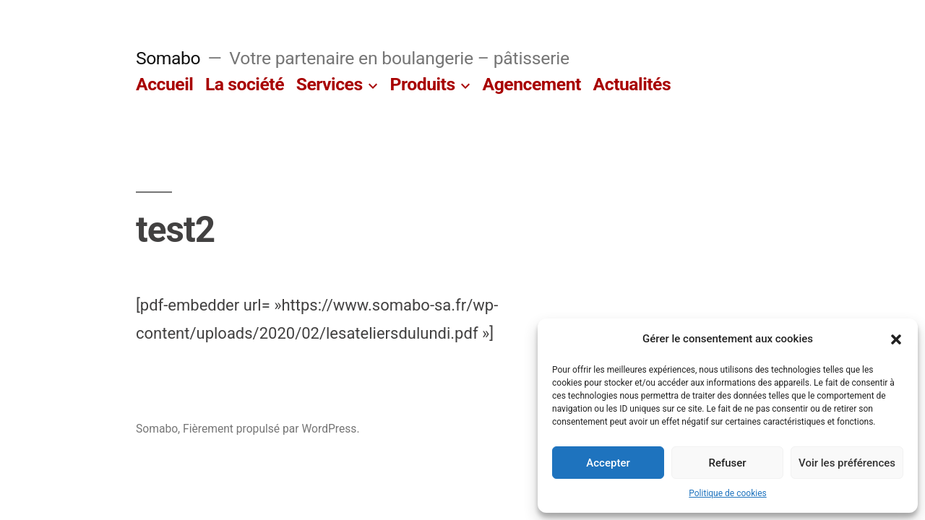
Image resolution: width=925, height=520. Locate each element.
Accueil (164, 84)
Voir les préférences (847, 462)
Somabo (168, 58)
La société (244, 84)
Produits (422, 84)
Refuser (727, 462)
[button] (896, 339)
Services (329, 84)
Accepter (607, 462)
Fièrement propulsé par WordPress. (271, 429)
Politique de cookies (727, 493)
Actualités (632, 84)
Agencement (532, 84)
